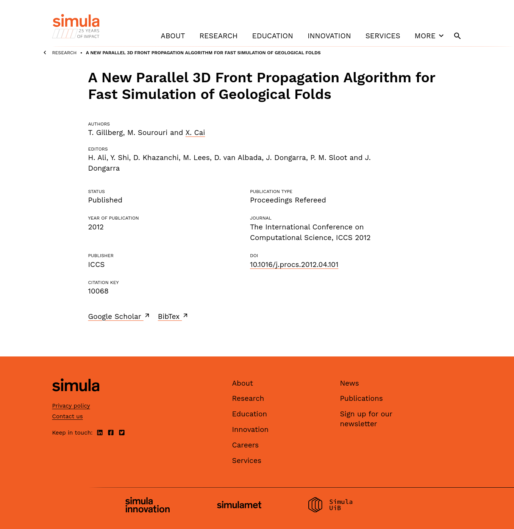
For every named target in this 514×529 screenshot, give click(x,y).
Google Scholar (119, 316)
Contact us (67, 416)
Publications (361, 398)
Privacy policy (71, 405)
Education (272, 35)
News (349, 383)
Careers (245, 445)
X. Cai (195, 132)
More (430, 35)
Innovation (329, 35)
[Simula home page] (75, 397)
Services (383, 35)
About (173, 35)
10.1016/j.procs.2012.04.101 (294, 264)
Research (218, 35)
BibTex (173, 316)
